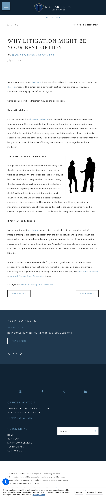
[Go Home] (9, 25)
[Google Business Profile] (20, 391)
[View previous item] (8, 353)
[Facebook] (42, 391)
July (16, 24)
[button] (5, 481)
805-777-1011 (53, 17)
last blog (36, 82)
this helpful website (88, 271)
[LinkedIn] (85, 391)
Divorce (25, 284)
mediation (33, 230)
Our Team (13, 439)
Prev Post (19, 293)
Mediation (49, 284)
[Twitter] (64, 391)
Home (10, 435)
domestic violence (38, 119)
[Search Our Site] (95, 431)
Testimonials (15, 447)
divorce (11, 86)
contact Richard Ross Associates (27, 276)
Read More (19, 341)
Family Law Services (19, 443)
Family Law (36, 284)
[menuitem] (28, 435)
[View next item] (21, 353)
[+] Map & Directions (19, 417)
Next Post (87, 293)
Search (63, 431)
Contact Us (14, 451)
